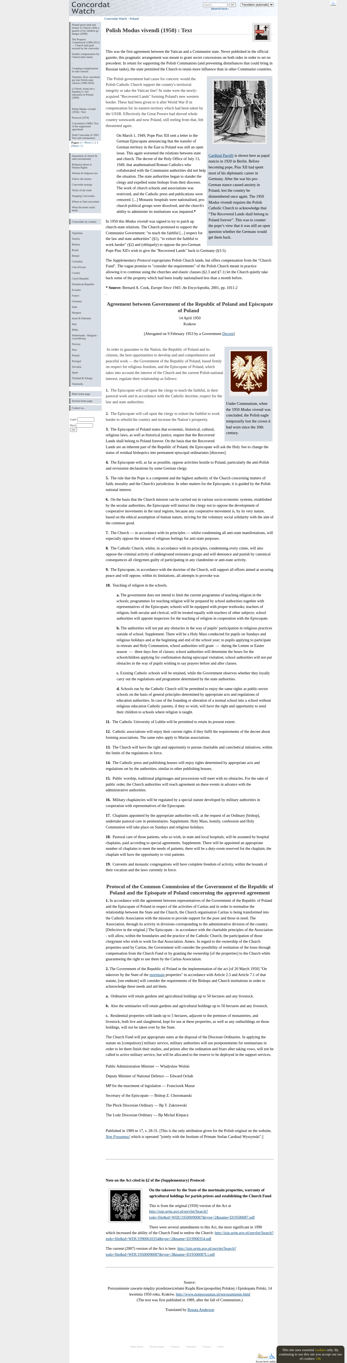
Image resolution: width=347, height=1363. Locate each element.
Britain (75, 255)
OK (318, 1359)
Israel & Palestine (81, 318)
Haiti (74, 306)
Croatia (76, 272)
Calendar (191, 1346)
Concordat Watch (115, 19)
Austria (76, 238)
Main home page (81, 393)
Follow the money (82, 178)
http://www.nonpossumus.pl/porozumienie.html (213, 1294)
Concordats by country (84, 221)
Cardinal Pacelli (220, 155)
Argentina (77, 233)
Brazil (75, 250)
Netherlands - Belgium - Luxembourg (85, 337)
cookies (320, 1350)
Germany (77, 301)
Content (174, 1346)
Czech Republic (80, 278)
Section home (157, 1346)
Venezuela (77, 383)
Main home (136, 1346)
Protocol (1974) (80, 117)
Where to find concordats (85, 201)
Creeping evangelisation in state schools (85, 70)
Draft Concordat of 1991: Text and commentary (85, 136)
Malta (75, 329)
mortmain (157, 974)
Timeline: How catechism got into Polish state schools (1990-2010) (86, 80)
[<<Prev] (86, 142)
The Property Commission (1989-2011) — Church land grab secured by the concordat (86, 44)
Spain (75, 372)
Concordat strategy (82, 184)
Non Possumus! (118, 1136)
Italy (74, 324)
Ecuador (76, 289)
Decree (227, 333)
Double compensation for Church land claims (85, 55)
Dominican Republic (83, 284)
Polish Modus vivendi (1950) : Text (84, 110)
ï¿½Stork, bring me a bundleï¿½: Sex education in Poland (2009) (83, 93)
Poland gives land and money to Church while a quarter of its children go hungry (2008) (85, 29)
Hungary (76, 312)
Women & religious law (85, 173)
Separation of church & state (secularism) (84, 157)
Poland (75, 355)
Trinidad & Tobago (82, 378)
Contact (206, 1346)
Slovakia (76, 366)
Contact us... (78, 407)
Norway (76, 344)
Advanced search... (220, 8)
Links (220, 1346)
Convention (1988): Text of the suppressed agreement (85, 126)
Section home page (82, 400)
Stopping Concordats (83, 195)
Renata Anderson (201, 1309)
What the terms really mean (83, 209)
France (75, 295)
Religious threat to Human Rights (82, 166)
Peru (74, 349)
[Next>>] (77, 145)
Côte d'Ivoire (79, 267)
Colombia (77, 261)
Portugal (76, 361)
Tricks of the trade (82, 190)
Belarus (76, 244)
